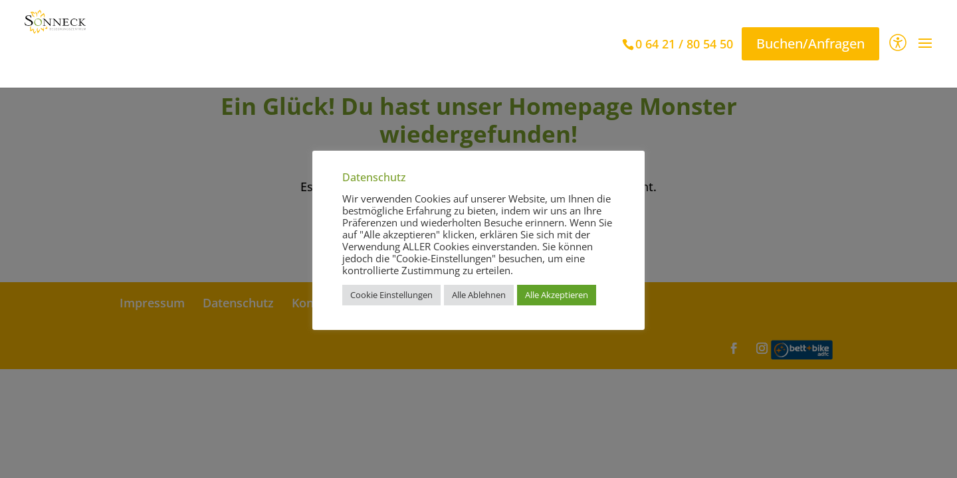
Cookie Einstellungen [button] (391, 295)
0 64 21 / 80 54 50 (684, 44)
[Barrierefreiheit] (898, 44)
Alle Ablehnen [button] (479, 295)
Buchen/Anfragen (810, 43)
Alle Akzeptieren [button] (556, 295)
